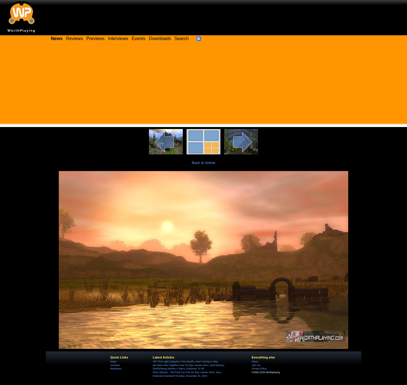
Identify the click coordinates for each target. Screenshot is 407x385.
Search (181, 38)
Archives (115, 365)
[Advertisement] (203, 84)
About (255, 361)
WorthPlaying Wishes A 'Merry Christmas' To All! (178, 368)
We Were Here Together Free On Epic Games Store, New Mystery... (189, 365)
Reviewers (116, 368)
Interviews (118, 38)
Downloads (160, 38)
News (113, 361)
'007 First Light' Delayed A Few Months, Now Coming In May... (186, 361)
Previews (95, 38)
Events (138, 38)
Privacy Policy (259, 368)
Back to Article (203, 163)
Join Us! (256, 365)
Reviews (74, 38)
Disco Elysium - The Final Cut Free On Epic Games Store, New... (187, 372)
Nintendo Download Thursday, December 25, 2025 (180, 376)
